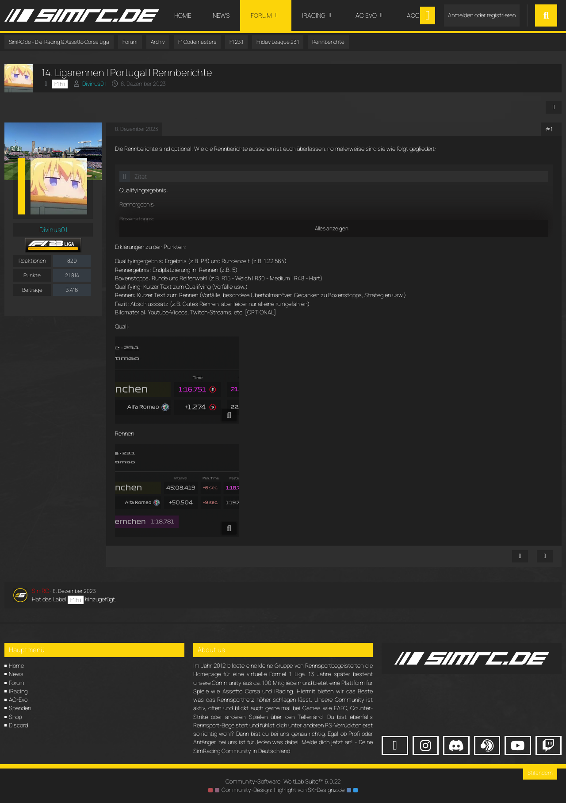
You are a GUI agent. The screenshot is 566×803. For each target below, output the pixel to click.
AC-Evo (18, 700)
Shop (15, 717)
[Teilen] (554, 107)
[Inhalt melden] (520, 556)
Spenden (20, 708)
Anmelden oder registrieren (482, 15)
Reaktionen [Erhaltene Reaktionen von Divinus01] (32, 260)
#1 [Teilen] (549, 129)
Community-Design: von (283, 790)
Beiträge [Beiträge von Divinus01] (32, 290)
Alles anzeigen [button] (331, 228)
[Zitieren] (545, 556)
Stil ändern (540, 772)
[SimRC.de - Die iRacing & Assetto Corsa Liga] (81, 15)
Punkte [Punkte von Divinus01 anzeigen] (32, 275)
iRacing (18, 691)
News (16, 674)
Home (16, 665)
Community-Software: (283, 781)
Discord (18, 725)
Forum (16, 683)
